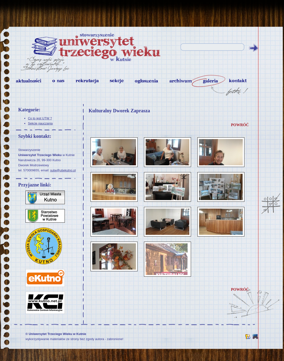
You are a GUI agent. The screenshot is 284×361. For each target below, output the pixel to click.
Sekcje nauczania (40, 123)
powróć (240, 125)
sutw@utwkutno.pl (63, 170)
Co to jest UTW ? (40, 118)
